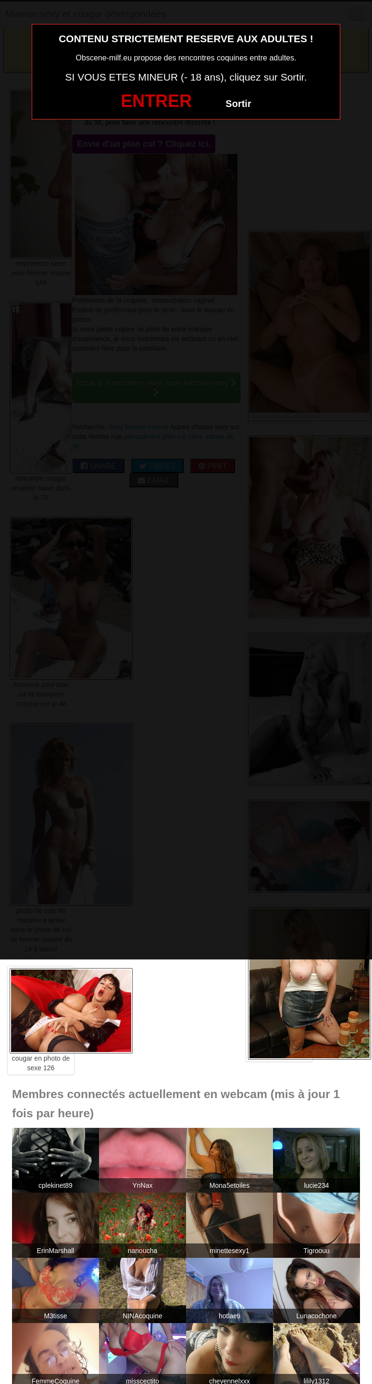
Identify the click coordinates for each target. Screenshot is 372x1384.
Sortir (238, 103)
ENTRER (156, 101)
